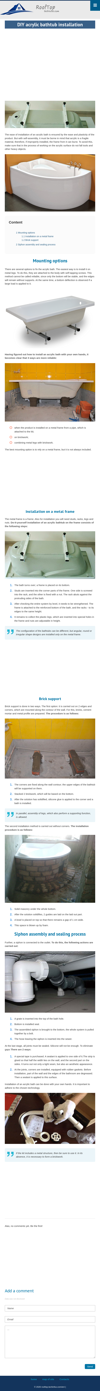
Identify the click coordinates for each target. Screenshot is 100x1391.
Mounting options (25, 232)
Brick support (30, 240)
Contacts (64, 1379)
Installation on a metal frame (37, 236)
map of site (48, 1379)
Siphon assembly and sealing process (36, 244)
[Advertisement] (50, 51)
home (34, 1379)
